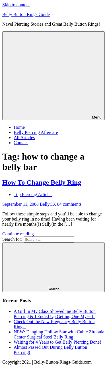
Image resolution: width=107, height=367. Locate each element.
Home (19, 127)
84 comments (69, 204)
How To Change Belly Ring (41, 182)
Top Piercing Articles (33, 194)
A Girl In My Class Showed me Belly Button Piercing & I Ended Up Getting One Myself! (55, 314)
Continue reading (18, 233)
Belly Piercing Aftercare (36, 132)
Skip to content (16, 4)
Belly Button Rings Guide (26, 14)
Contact (21, 142)
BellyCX (48, 204)
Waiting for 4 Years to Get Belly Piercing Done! (57, 342)
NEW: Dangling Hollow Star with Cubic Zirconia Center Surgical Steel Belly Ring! (59, 334)
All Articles (24, 137)
